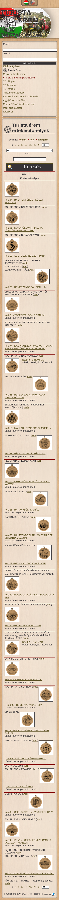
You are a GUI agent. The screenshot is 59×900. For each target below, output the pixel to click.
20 (35, 144)
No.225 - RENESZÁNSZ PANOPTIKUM (25, 287)
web (44, 207)
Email (6, 44)
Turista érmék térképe (14, 92)
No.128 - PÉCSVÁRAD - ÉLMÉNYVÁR (25, 453)
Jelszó (6, 53)
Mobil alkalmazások (12, 108)
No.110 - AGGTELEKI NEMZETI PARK (25, 255)
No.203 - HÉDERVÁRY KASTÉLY (24, 705)
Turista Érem (12, 70)
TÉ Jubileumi (9, 85)
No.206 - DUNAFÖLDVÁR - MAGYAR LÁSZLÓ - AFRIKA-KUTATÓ (24, 229)
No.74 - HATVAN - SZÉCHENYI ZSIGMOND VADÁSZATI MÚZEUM (28, 841)
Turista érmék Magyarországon (19, 77)
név (32, 139)
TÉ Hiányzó (8, 81)
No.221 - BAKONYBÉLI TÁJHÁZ (22, 509)
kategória (43, 139)
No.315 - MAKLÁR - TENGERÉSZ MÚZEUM (28, 428)
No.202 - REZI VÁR (32, 642)
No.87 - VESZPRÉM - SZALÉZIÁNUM (25, 315)
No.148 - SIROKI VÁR (33, 359)
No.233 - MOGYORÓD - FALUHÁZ (23, 625)
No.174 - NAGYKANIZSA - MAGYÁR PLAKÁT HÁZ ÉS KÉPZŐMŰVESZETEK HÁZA (29, 347)
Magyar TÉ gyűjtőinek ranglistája (19, 104)
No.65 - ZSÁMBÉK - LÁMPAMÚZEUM (26, 758)
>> (39, 144)
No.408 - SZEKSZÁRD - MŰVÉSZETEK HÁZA (29, 812)
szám (23, 139)
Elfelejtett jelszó (11, 66)
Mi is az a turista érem (14, 74)
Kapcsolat (8, 111)
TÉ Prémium (9, 89)
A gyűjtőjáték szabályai (14, 100)
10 (26, 144)
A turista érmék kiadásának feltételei (20, 96)
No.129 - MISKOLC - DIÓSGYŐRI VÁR (25, 563)
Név (27, 153)
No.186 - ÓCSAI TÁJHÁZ (19, 786)
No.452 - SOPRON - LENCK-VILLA (23, 679)
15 (30, 144)
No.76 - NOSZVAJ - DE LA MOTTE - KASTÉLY (29, 873)
